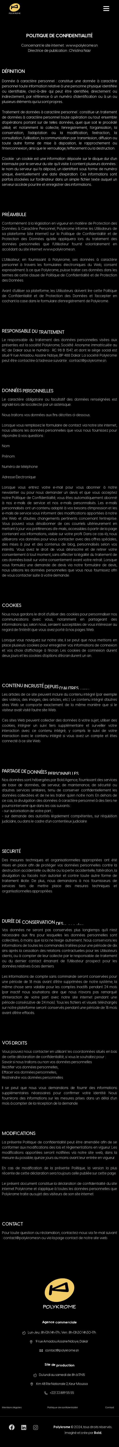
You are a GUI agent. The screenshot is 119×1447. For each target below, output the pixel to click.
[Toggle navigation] (106, 8)
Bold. (98, 1436)
